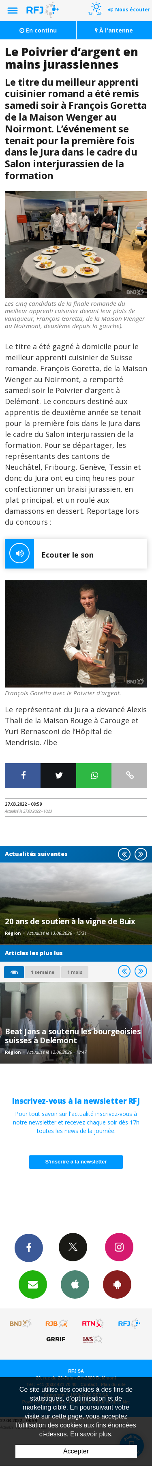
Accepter (76, 1451)
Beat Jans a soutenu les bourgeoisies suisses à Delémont (73, 1035)
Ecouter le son (49, 554)
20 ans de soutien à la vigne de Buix (70, 921)
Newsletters (33, 1284)
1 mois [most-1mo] (74, 972)
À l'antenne (114, 30)
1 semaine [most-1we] (42, 972)
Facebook (29, 1247)
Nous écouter (132, 9)
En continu (38, 30)
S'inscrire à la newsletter (76, 1162)
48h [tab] (14, 972)
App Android (117, 1284)
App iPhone (75, 1284)
